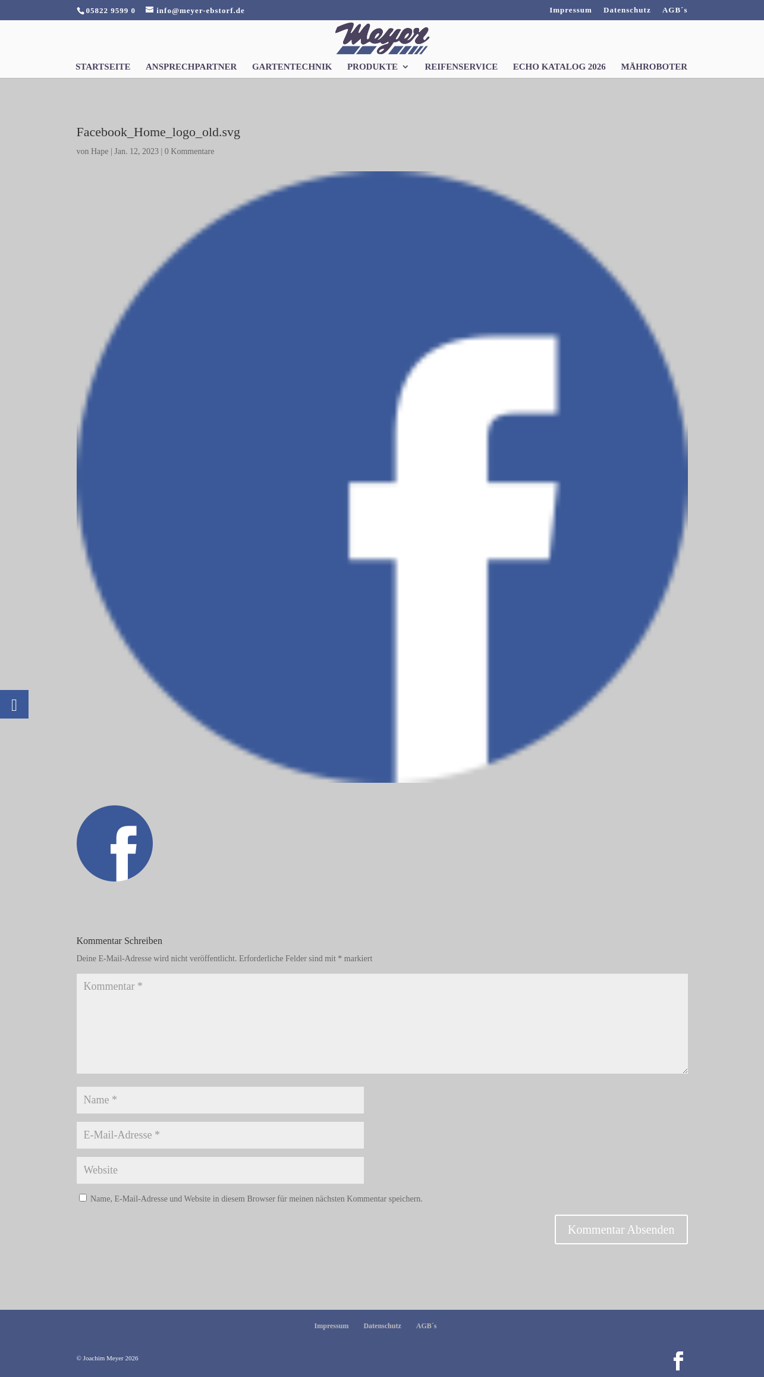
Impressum (570, 10)
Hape (100, 151)
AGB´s (675, 10)
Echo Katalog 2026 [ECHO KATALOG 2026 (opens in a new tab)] (559, 66)
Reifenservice (461, 66)
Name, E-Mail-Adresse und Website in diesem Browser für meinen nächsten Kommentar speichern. (256, 1198)
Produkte (372, 66)
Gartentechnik (292, 66)
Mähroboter (654, 66)
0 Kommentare (190, 151)
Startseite (103, 66)
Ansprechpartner (191, 66)
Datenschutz (627, 10)
